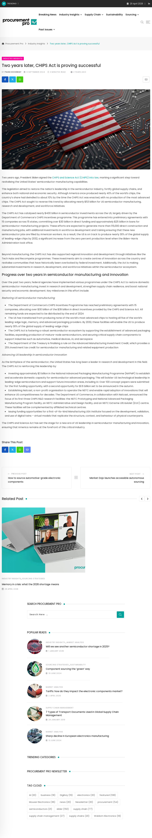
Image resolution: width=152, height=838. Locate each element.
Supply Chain (93, 14)
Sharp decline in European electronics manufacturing (77, 736)
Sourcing (130, 14)
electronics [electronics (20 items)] (86, 795)
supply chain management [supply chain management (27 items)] (47, 815)
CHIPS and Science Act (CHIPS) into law (75, 177)
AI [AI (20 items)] (32, 795)
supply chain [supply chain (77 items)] (83, 809)
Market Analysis (75, 642)
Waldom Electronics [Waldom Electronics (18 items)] (107, 815)
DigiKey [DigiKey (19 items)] (66, 795)
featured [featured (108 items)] (108, 795)
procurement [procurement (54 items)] (108, 802)
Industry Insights (69, 14)
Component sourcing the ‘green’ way (68, 669)
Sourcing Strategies (33, 578)
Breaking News (47, 14)
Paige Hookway (13, 72)
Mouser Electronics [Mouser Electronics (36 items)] (42, 802)
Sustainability (114, 14)
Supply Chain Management (60, 707)
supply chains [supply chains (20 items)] (79, 815)
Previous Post (19, 473)
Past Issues (45, 29)
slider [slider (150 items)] (63, 809)
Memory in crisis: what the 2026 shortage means (46, 3)
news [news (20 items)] (65, 802)
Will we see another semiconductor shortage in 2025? (77, 646)
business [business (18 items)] (48, 795)
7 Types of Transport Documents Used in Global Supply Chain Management (82, 713)
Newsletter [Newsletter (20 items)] (84, 802)
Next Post (135, 474)
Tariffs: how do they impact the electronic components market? (84, 691)
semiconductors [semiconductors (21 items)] (40, 809)
